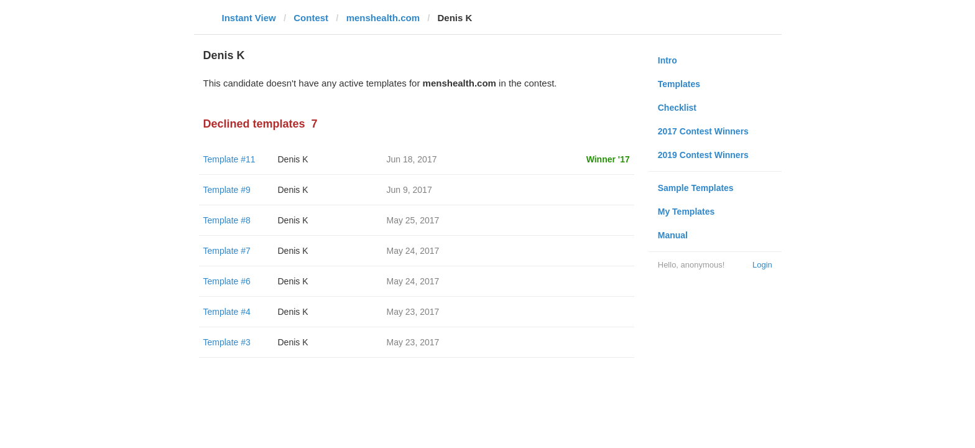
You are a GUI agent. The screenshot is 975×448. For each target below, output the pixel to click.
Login (762, 264)
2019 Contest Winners (703, 155)
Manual (673, 235)
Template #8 (227, 220)
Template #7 (227, 251)
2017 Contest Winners (703, 131)
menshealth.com (383, 17)
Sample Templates (696, 188)
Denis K (293, 159)
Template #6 (227, 281)
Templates (679, 84)
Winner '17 (608, 159)
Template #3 (227, 342)
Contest (310, 17)
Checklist (677, 108)
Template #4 (227, 312)
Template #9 (227, 190)
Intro (667, 60)
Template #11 (229, 159)
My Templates (686, 212)
